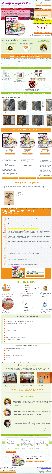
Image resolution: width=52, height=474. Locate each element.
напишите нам (9, 40)
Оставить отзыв (11, 451)
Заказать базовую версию (10, 178)
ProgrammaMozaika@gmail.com (45, 2)
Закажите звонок (7, 472)
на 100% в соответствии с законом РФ (46, 468)
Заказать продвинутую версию (27, 178)
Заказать (10, 153)
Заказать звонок (43, 5)
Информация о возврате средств (46, 469)
